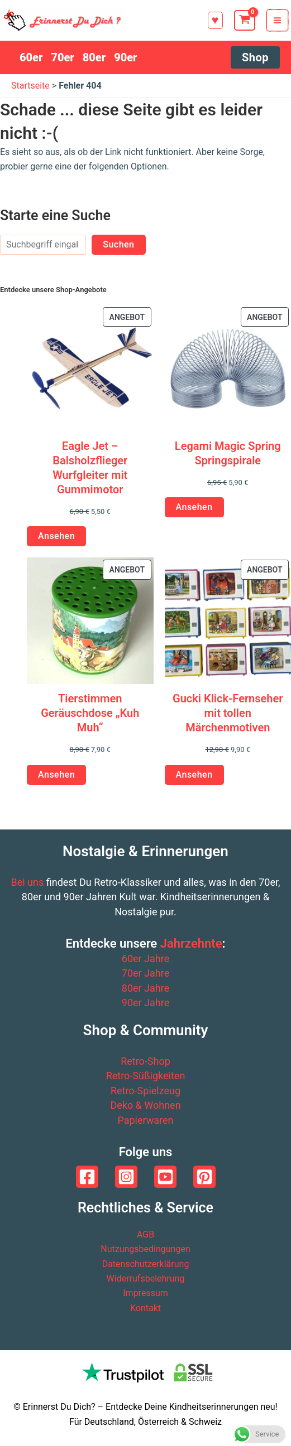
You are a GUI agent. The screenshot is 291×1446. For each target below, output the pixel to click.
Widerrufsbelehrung (146, 1278)
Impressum (145, 1293)
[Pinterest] (204, 1177)
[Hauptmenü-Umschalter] (277, 20)
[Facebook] (87, 1177)
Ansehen (56, 536)
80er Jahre (145, 988)
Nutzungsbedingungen (145, 1249)
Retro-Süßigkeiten (145, 1075)
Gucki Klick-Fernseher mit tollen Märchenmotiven (228, 713)
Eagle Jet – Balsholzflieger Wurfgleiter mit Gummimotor (90, 467)
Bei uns (27, 882)
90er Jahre (145, 1002)
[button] (215, 20)
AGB (145, 1234)
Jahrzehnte (191, 943)
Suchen (118, 244)
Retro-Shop (145, 1061)
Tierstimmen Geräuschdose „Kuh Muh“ (90, 713)
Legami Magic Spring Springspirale (228, 453)
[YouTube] (165, 1177)
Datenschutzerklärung (145, 1264)
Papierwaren (145, 1120)
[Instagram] (126, 1177)
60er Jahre (145, 958)
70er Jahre (145, 973)
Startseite (30, 85)
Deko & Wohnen (145, 1105)
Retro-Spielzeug (145, 1090)
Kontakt (145, 1308)
